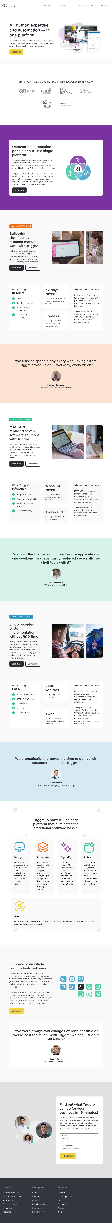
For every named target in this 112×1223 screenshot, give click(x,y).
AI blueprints (8, 1200)
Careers (35, 1200)
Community (63, 1204)
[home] (9, 5)
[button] (47, 5)
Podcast (61, 1208)
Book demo (16, 267)
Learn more (19, 190)
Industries (7, 1208)
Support (61, 1192)
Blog (60, 1212)
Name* (64, 1136)
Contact (35, 1192)
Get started (16, 52)
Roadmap (7, 1212)
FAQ (59, 1200)
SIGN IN (104, 6)
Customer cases (10, 1204)
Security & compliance (12, 1196)
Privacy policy (38, 1212)
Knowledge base (65, 1196)
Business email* (67, 1145)
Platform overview (11, 1192)
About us (36, 1196)
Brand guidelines (39, 1204)
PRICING (93, 6)
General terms (38, 1208)
